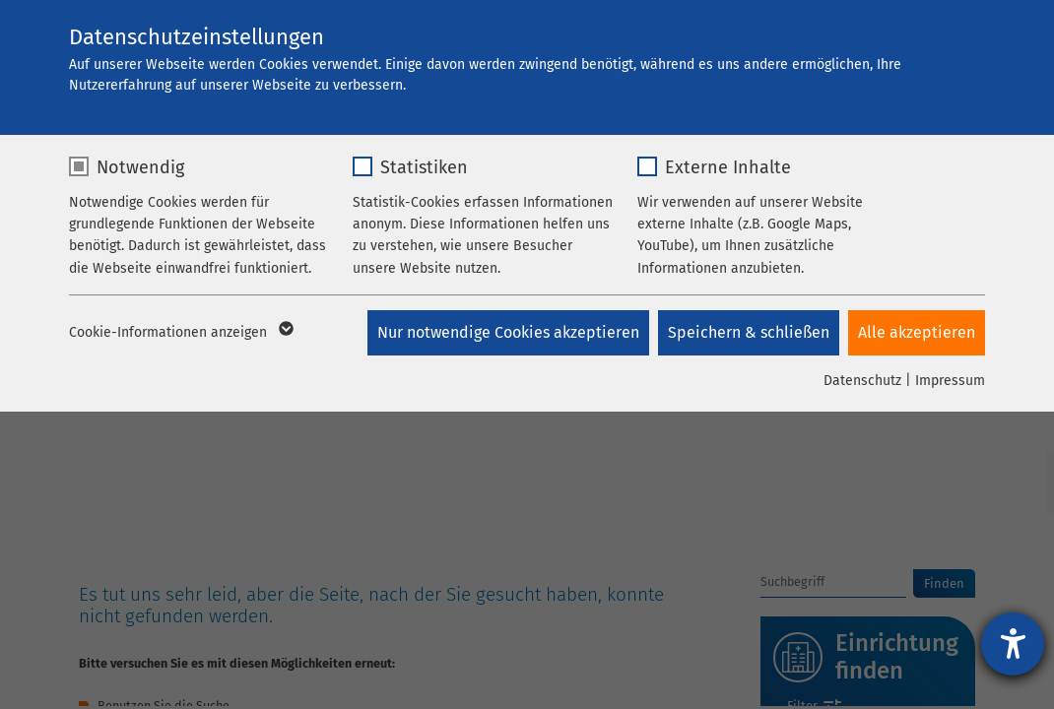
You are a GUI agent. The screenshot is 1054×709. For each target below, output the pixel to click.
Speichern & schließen (747, 332)
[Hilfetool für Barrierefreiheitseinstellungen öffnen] (1012, 644)
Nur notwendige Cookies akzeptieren (506, 332)
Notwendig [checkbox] (140, 167)
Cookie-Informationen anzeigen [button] (180, 333)
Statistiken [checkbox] (424, 167)
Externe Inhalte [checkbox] (728, 167)
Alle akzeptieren (916, 332)
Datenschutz (862, 380)
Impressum (950, 380)
